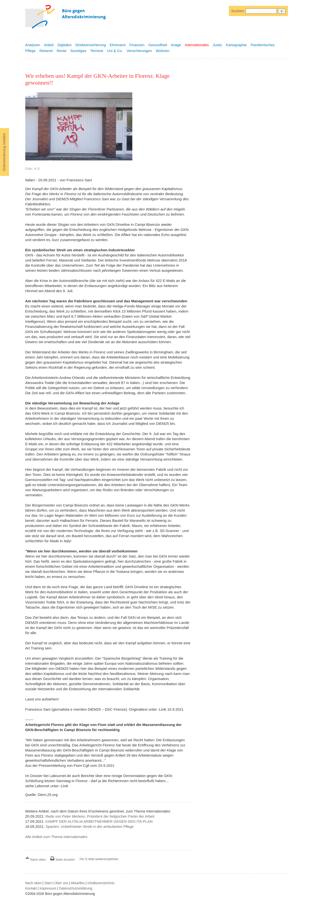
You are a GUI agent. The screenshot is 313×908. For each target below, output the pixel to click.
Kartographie (236, 45)
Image (176, 45)
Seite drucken (62, 859)
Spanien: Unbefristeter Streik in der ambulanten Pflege (89, 826)
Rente (61, 51)
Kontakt (31, 888)
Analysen (32, 45)
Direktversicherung (90, 45)
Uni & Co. (115, 51)
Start (48, 883)
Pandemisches (263, 45)
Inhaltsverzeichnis (100, 883)
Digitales (64, 45)
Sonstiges (78, 51)
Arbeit (49, 45)
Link (162, 709)
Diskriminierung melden (4, 152)
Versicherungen (139, 51)
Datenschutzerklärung (75, 888)
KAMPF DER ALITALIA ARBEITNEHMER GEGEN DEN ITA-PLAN (98, 821)
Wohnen (163, 51)
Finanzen (136, 45)
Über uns (61, 883)
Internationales (197, 45)
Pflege (30, 51)
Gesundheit (157, 45)
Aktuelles (78, 883)
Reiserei (46, 51)
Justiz (217, 45)
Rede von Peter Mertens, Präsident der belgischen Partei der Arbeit (99, 816)
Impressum (47, 888)
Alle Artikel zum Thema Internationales (56, 837)
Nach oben (36, 859)
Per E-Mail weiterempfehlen (99, 859)
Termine (96, 51)
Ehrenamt (117, 45)
